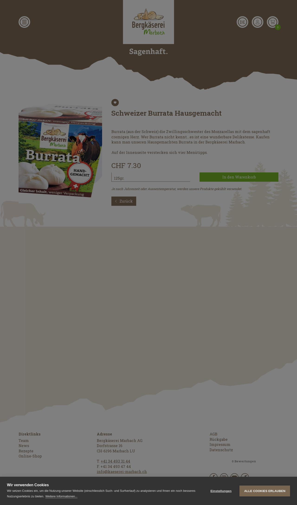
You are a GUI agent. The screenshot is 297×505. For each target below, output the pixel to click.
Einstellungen (221, 491)
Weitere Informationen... (61, 496)
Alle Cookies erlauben (264, 491)
